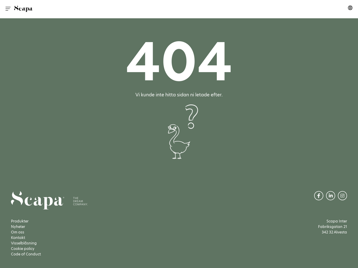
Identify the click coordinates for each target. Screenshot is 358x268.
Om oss (17, 232)
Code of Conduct (26, 254)
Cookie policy (22, 248)
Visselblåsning (24, 243)
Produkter (20, 221)
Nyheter (18, 226)
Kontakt (18, 237)
